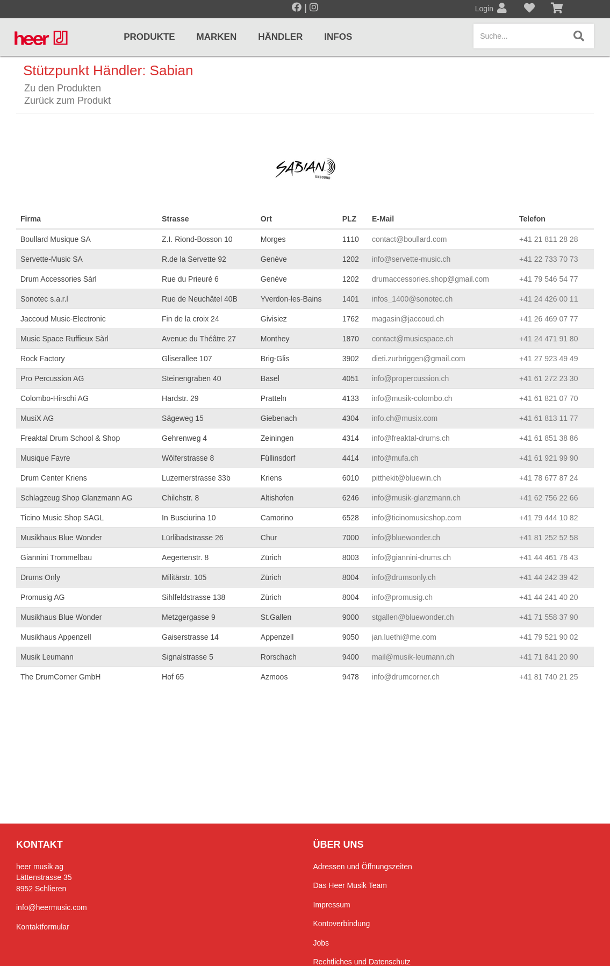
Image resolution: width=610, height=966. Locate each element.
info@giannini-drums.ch (411, 557)
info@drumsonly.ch (404, 577)
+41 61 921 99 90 (548, 458)
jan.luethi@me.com (404, 637)
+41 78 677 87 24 (548, 478)
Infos (338, 37)
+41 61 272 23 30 (548, 378)
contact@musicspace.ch (413, 338)
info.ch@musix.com (404, 418)
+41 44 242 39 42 (548, 577)
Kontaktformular (42, 926)
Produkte (149, 37)
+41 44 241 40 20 (548, 597)
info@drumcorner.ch (406, 676)
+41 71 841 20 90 (548, 657)
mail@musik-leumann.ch (413, 657)
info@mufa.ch (395, 458)
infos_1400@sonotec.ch (412, 299)
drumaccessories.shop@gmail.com (430, 279)
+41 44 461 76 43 (548, 557)
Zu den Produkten (62, 88)
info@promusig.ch (402, 597)
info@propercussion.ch (410, 378)
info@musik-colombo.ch (412, 398)
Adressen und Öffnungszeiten (362, 866)
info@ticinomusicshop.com (417, 517)
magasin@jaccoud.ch (408, 318)
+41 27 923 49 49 (548, 358)
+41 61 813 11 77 (548, 418)
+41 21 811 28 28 (548, 239)
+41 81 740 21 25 (548, 676)
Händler (280, 37)
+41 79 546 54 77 (548, 279)
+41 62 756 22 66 (548, 497)
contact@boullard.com (409, 239)
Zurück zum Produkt (67, 100)
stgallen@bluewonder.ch (413, 617)
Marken (217, 37)
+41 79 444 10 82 (548, 517)
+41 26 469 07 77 (548, 318)
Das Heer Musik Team (350, 885)
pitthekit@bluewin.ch (406, 478)
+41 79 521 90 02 (548, 637)
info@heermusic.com (51, 907)
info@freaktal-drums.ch (411, 438)
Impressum (331, 904)
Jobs (321, 943)
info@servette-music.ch (411, 259)
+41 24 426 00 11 (548, 299)
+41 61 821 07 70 (548, 398)
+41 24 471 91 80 (548, 338)
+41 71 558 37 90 (548, 617)
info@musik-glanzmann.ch (416, 497)
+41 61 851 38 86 (548, 438)
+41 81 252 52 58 (548, 537)
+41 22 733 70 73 (548, 259)
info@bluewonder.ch (406, 537)
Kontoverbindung (341, 923)
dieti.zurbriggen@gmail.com (418, 358)
